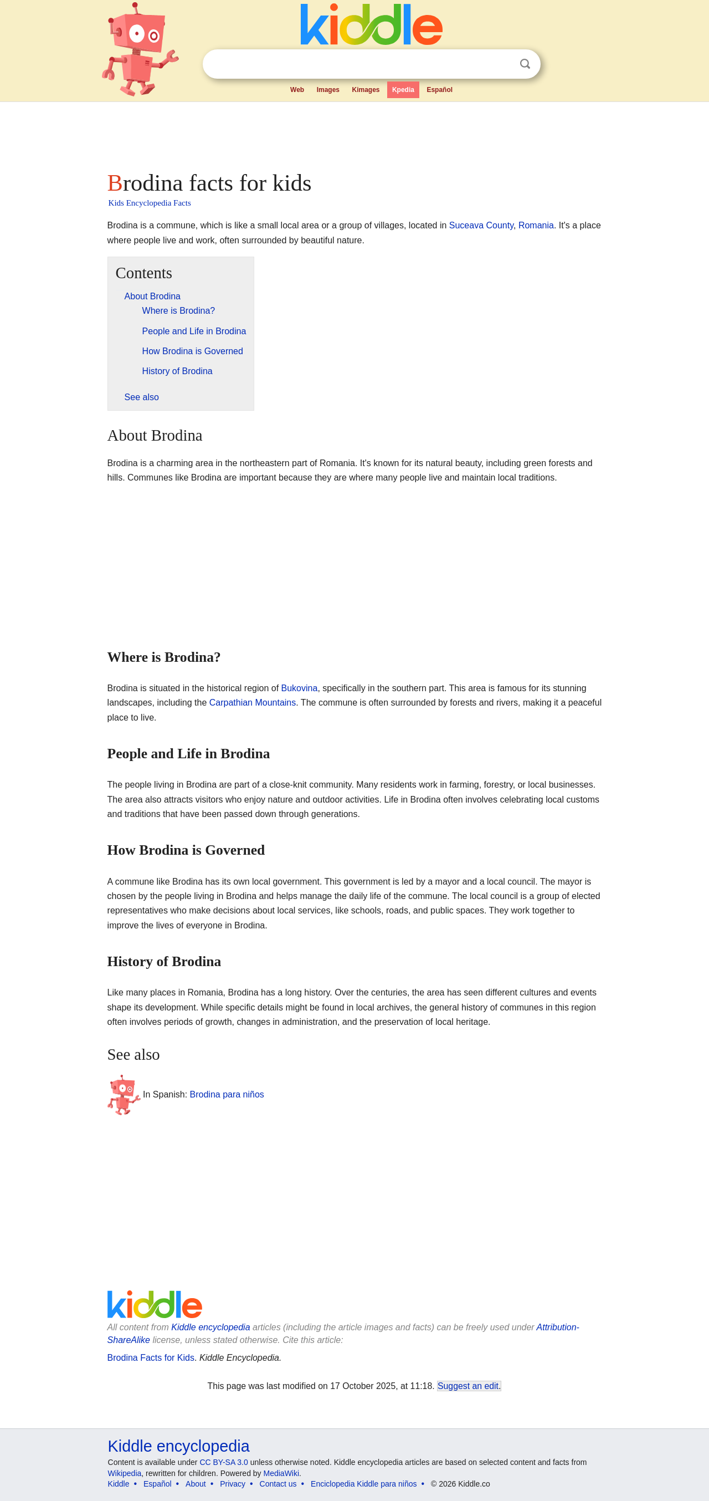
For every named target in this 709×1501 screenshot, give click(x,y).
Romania (536, 225)
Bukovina (299, 688)
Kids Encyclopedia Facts (150, 202)
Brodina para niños (227, 1094)
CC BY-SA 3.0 (223, 1462)
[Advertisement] (353, 133)
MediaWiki (282, 1473)
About (196, 1483)
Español (440, 90)
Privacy (232, 1483)
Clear (502, 64)
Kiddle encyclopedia (210, 1327)
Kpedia (403, 90)
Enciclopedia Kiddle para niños (364, 1483)
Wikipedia (125, 1473)
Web (297, 90)
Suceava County (481, 225)
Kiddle (119, 1483)
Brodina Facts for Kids (150, 1357)
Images (328, 90)
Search (525, 64)
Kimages (365, 90)
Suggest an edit (468, 1386)
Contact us (278, 1483)
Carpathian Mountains (252, 702)
